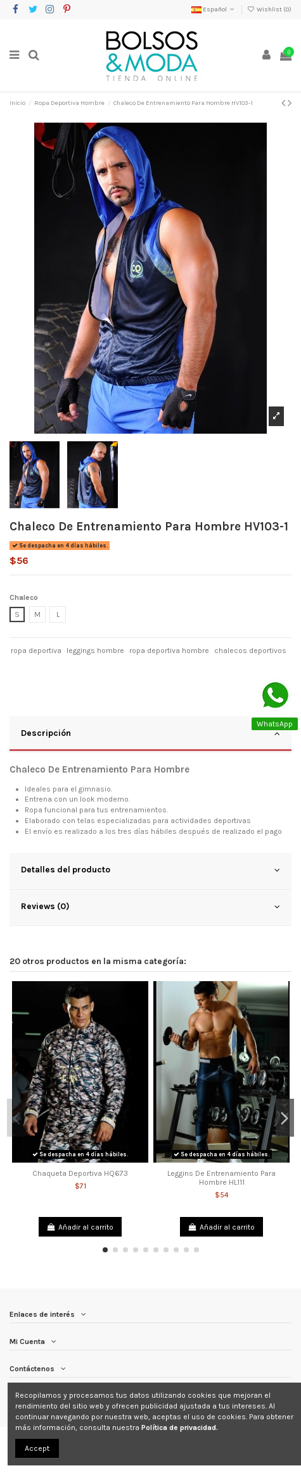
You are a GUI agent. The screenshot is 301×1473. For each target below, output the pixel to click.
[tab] (150, 734)
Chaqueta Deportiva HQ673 (80, 1173)
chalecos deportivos (250, 650)
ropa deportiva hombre (169, 650)
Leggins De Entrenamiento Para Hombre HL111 (221, 1178)
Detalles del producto (150, 870)
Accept (37, 1448)
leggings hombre (95, 650)
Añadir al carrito (80, 1227)
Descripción (150, 733)
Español (213, 9)
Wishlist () (269, 9)
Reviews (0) (150, 906)
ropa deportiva (36, 650)
